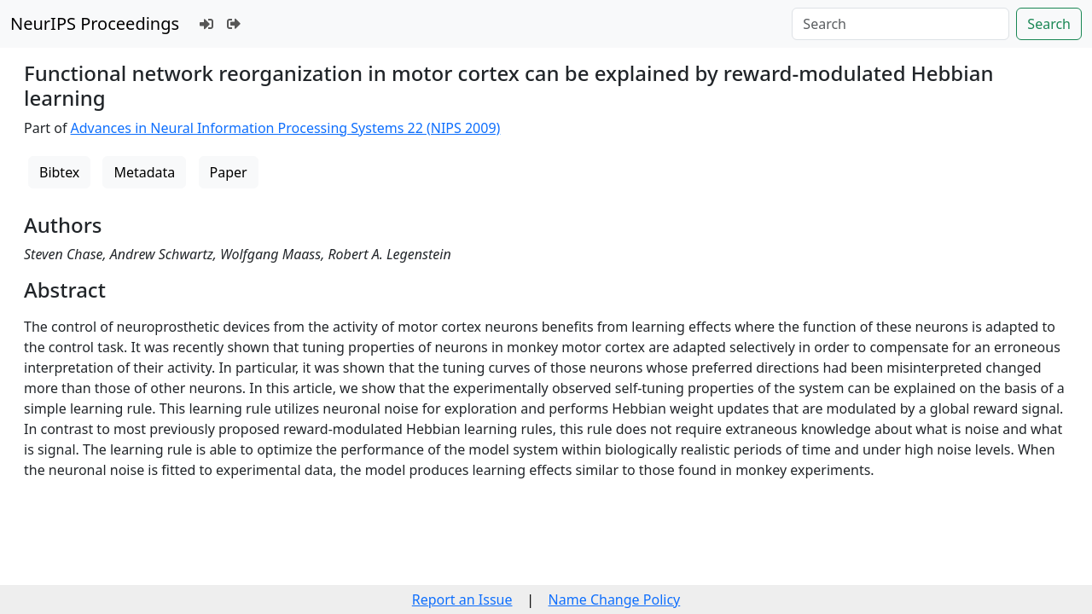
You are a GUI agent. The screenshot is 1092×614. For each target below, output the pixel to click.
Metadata (144, 172)
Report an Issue (462, 599)
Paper (228, 172)
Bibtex (59, 172)
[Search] (900, 24)
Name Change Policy (615, 599)
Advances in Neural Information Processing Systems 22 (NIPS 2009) (286, 128)
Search (1049, 23)
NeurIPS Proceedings (94, 23)
